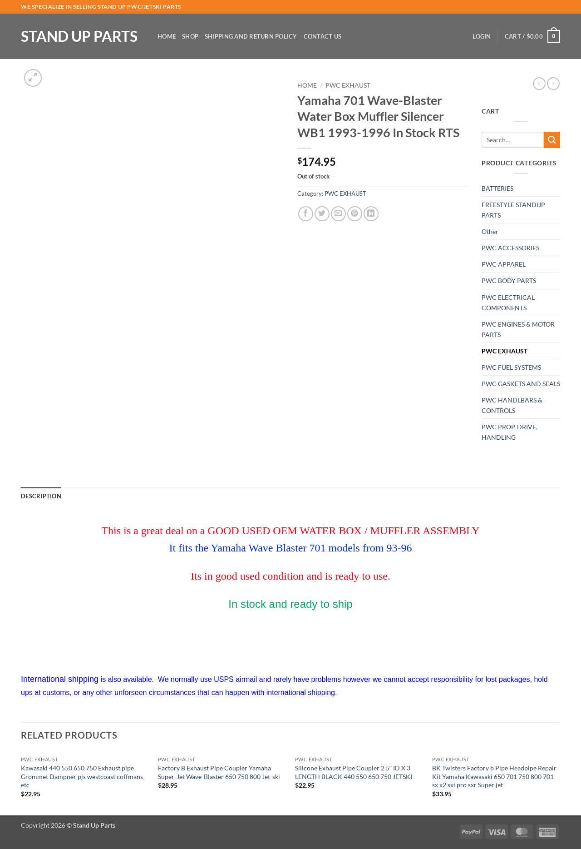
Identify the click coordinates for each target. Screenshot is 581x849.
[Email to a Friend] (338, 213)
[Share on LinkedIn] (371, 213)
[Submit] (552, 140)
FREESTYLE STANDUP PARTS (513, 210)
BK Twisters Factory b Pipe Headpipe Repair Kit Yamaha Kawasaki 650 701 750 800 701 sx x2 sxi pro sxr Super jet (494, 776)
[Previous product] (553, 83)
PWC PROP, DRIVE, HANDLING (509, 432)
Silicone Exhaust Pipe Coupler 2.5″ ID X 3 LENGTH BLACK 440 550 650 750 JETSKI (353, 772)
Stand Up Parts (79, 36)
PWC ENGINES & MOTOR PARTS (518, 329)
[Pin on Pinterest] (354, 213)
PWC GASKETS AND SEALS (521, 383)
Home (167, 36)
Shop (190, 36)
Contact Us (323, 36)
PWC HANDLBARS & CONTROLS (512, 405)
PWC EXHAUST (347, 85)
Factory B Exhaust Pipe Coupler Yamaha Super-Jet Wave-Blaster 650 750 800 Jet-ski (219, 772)
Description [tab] (41, 496)
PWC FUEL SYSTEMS (511, 367)
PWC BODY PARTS (509, 280)
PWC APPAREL (504, 264)
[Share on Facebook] (305, 213)
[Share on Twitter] (322, 213)
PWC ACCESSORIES (510, 248)
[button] (482, 36)
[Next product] (539, 83)
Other (490, 231)
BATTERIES (497, 188)
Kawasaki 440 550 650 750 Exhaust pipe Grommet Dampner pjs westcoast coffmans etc (82, 776)
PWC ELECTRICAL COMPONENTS (508, 302)
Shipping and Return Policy (251, 36)
